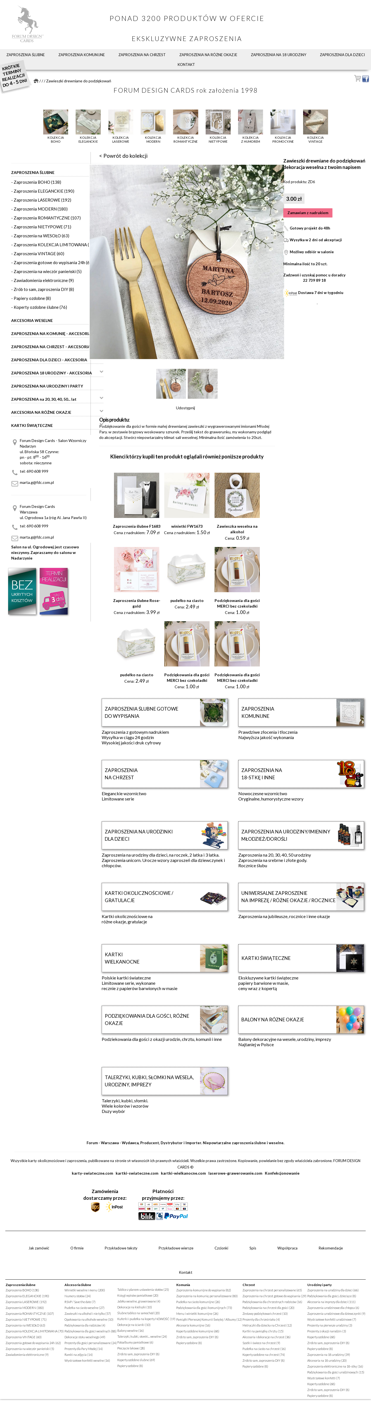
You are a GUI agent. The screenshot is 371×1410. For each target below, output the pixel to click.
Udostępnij (185, 407)
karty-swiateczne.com (92, 1173)
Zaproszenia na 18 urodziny (278, 54)
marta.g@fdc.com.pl (37, 482)
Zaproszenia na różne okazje (208, 54)
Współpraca (287, 1248)
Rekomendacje (331, 1248)
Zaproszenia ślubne (25, 54)
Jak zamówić (38, 1248)
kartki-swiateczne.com (137, 1173)
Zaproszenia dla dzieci (342, 54)
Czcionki (221, 1248)
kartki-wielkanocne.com (183, 1173)
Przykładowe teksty (121, 1248)
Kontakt (186, 64)
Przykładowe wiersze (176, 1248)
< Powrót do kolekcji (123, 155)
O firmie (77, 1248)
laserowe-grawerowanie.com (235, 1173)
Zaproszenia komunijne (81, 54)
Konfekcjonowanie (282, 1173)
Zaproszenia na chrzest (142, 54)
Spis (252, 1248)
